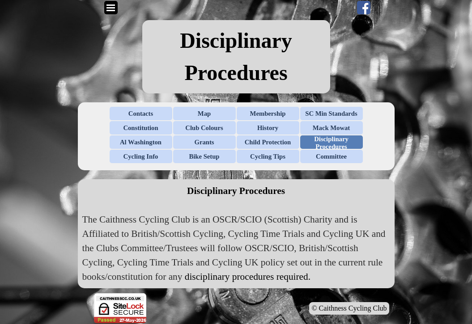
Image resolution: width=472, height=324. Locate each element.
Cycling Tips (267, 156)
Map (204, 113)
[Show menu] (111, 7)
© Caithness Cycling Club (349, 308)
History (267, 127)
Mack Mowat (331, 127)
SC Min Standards (331, 113)
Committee (331, 156)
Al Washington (141, 142)
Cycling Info (140, 156)
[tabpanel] (236, 57)
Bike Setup (204, 156)
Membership (268, 113)
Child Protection (268, 142)
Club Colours (204, 127)
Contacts (140, 113)
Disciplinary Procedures (331, 142)
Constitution (140, 127)
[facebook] (363, 7)
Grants (204, 142)
